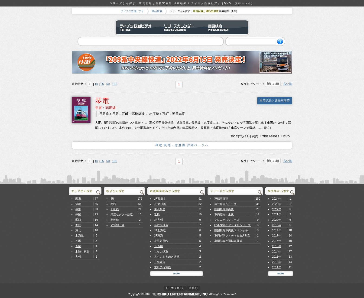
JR (112, 198)
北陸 (78, 225)
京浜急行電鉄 (162, 267)
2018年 (276, 230)
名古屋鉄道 (161, 225)
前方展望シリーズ (225, 204)
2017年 (276, 235)
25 (102, 84)
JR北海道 (160, 230)
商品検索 (157, 11)
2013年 (276, 256)
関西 (78, 219)
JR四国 (158, 246)
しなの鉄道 (161, 251)
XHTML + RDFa (175, 288)
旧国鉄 (114, 209)
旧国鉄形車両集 (224, 209)
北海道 (79, 235)
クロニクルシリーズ (226, 219)
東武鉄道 (159, 209)
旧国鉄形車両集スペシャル (231, 230)
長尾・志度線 (105, 108)
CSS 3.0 (193, 288)
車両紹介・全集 (224, 214)
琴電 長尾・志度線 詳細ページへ (182, 145)
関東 (78, 198)
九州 (78, 256)
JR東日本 (160, 204)
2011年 (276, 267)
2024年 (276, 198)
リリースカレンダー (182, 27)
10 (96, 84)
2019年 (276, 225)
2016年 (276, 241)
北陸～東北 (82, 251)
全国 (78, 246)
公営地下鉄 (117, 225)
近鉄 (157, 214)
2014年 (276, 251)
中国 (78, 214)
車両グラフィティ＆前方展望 (232, 235)
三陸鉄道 (159, 262)
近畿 (78, 204)
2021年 (276, 214)
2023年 (276, 204)
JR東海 (158, 235)
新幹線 (114, 219)
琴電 (102, 101)
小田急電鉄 (161, 241)
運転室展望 (221, 198)
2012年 (276, 262)
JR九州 (158, 219)
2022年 (276, 209)
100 (114, 84)
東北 (78, 230)
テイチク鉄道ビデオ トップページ (138, 27)
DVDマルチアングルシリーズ (232, 225)
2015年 (276, 246)
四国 (78, 241)
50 (108, 84)
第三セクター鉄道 (121, 214)
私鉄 (113, 204)
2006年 (235, 136)
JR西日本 (160, 198)
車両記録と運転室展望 (275, 100)
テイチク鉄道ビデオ (132, 11)
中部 (78, 209)
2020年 (276, 219)
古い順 (287, 84)
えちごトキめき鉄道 (166, 256)
